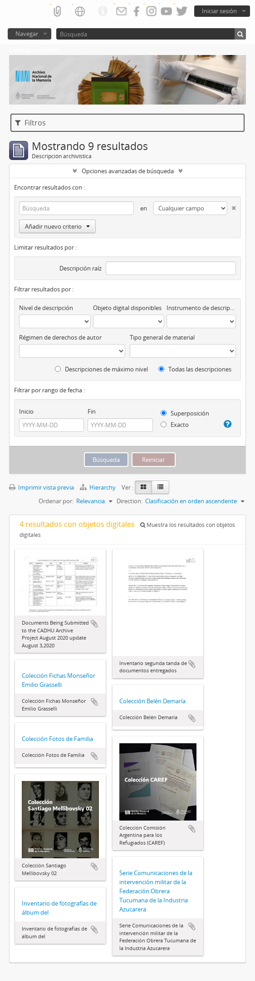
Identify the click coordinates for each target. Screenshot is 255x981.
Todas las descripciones (194, 369)
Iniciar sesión (219, 11)
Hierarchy (98, 487)
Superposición (185, 413)
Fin (92, 411)
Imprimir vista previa (41, 487)
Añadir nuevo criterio (57, 226)
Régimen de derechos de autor (60, 337)
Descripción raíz (80, 268)
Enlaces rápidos (102, 11)
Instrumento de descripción (201, 308)
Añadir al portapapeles (94, 623)
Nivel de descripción (46, 308)
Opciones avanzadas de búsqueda (128, 171)
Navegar (26, 34)
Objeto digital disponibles (127, 308)
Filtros (30, 123)
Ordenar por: (56, 501)
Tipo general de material (162, 337)
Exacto (175, 424)
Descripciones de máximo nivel (101, 369)
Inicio (26, 411)
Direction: (129, 501)
